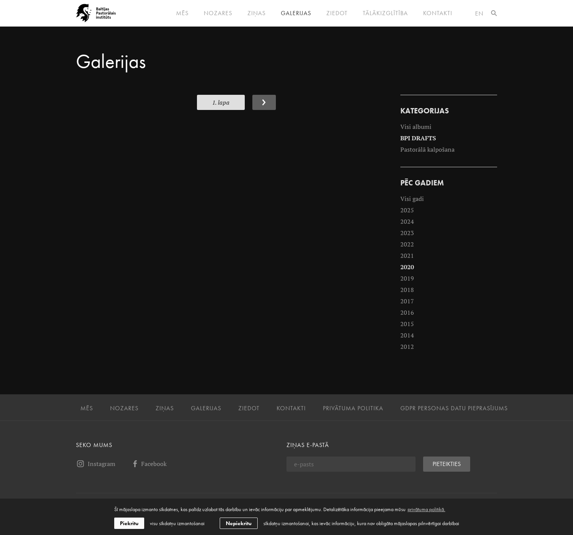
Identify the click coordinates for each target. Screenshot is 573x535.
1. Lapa (221, 102)
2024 (407, 221)
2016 (407, 312)
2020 (407, 267)
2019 (407, 278)
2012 (407, 346)
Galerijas (296, 13)
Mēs (182, 13)
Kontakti (437, 13)
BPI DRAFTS (418, 138)
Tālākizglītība (385, 13)
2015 (407, 324)
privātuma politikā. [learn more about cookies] (426, 509)
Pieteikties (447, 464)
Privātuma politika (353, 408)
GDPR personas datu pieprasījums (454, 408)
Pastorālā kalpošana (427, 149)
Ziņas (256, 13)
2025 (407, 210)
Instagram (95, 463)
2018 (407, 290)
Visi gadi (412, 199)
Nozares (218, 13)
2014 (407, 335)
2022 (407, 244)
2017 (407, 301)
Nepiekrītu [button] (239, 523)
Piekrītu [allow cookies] (129, 523)
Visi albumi (415, 126)
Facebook (149, 463)
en (479, 13)
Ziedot (337, 13)
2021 (407, 255)
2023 (407, 233)
